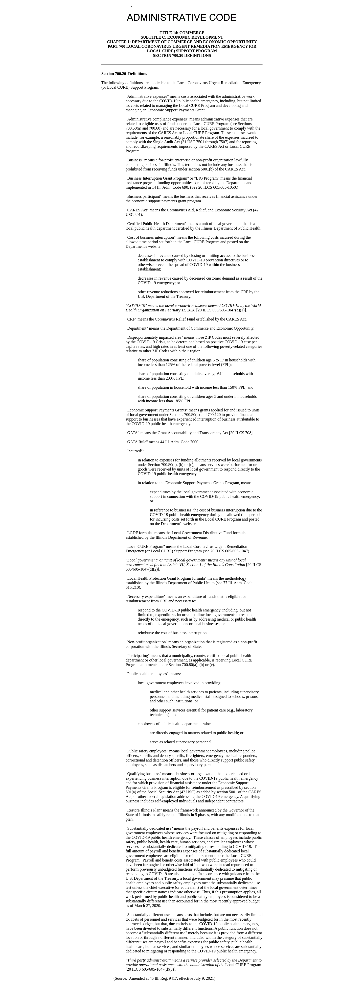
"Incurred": (135, 451)
